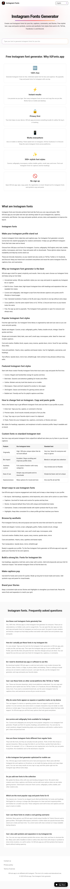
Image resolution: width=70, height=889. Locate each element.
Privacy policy (8, 873)
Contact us (7, 869)
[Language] (61, 3)
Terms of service (9, 876)
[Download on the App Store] (61, 884)
